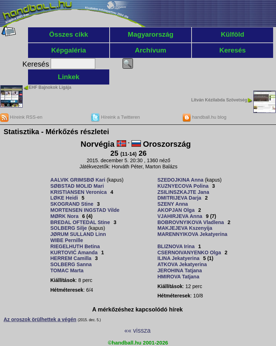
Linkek (68, 77)
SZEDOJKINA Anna (180, 180)
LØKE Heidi (64, 198)
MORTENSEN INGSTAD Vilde (84, 210)
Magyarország (150, 34)
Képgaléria (68, 50)
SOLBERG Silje (68, 228)
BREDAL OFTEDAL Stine (80, 222)
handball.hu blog (204, 117)
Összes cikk (68, 34)
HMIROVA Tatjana (178, 276)
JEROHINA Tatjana (179, 270)
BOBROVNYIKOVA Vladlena (190, 222)
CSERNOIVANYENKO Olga (189, 252)
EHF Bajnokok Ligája (50, 87)
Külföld (232, 34)
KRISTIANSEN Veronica (78, 192)
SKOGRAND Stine (71, 204)
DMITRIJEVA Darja (179, 198)
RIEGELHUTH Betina (75, 246)
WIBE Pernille (66, 240)
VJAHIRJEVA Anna (179, 216)
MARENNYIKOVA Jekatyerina (192, 234)
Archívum (150, 50)
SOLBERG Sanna (71, 264)
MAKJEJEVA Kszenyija (184, 228)
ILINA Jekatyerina (178, 258)
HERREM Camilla (70, 258)
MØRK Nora (64, 216)
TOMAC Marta (66, 270)
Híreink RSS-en (21, 117)
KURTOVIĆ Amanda (73, 252)
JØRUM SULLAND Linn (78, 234)
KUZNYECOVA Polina (182, 186)
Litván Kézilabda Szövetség (219, 100)
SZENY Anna (172, 204)
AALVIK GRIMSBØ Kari (77, 180)
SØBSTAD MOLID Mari (77, 186)
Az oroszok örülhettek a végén (40, 319)
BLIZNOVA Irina (175, 246)
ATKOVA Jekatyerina (182, 264)
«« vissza (137, 330)
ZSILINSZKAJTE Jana (183, 192)
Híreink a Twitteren (115, 117)
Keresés (232, 50)
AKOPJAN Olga (175, 210)
